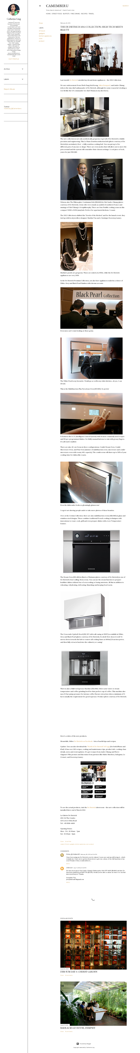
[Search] (126, 6)
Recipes (84, 14)
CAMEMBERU (57, 6)
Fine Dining (75, 14)
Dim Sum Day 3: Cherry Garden (78, 971)
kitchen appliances (45, 36)
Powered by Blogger (84, 1044)
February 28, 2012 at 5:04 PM (88, 854)
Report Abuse (9, 89)
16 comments (69, 975)
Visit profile (14, 59)
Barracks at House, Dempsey (77, 1027)
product (41, 41)
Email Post (68, 841)
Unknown (69, 868)
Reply (68, 863)
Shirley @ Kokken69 (73, 854)
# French (42, 31)
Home (48, 14)
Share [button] (41, 23)
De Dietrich (73, 80)
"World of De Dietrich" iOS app (98, 746)
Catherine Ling (14, 18)
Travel (91, 14)
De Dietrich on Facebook (83, 741)
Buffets (66, 14)
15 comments (68, 1031)
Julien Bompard (104, 85)
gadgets (42, 33)
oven (40, 38)
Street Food (57, 14)
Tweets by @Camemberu (12, 108)
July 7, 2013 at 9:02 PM (80, 867)
